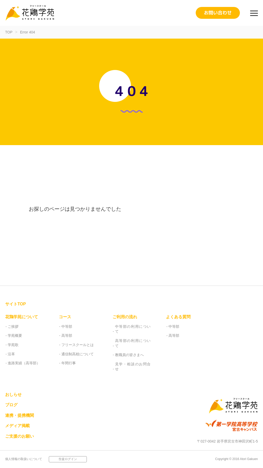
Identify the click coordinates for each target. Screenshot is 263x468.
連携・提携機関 (19, 415)
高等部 (66, 335)
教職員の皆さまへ (129, 355)
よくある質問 (178, 317)
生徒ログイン (68, 459)
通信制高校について (77, 354)
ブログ (11, 405)
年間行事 (68, 363)
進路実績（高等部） (24, 363)
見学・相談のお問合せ (133, 366)
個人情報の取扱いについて (23, 459)
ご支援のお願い (19, 436)
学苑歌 (13, 345)
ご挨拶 (13, 326)
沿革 (11, 354)
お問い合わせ (218, 13)
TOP (9, 32)
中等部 (66, 326)
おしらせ (13, 394)
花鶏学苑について (21, 317)
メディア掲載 (17, 425)
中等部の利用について (133, 329)
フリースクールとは (77, 345)
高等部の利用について (133, 343)
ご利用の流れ (124, 317)
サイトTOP (15, 304)
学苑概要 (15, 335)
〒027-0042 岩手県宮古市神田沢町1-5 (227, 441)
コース (65, 317)
